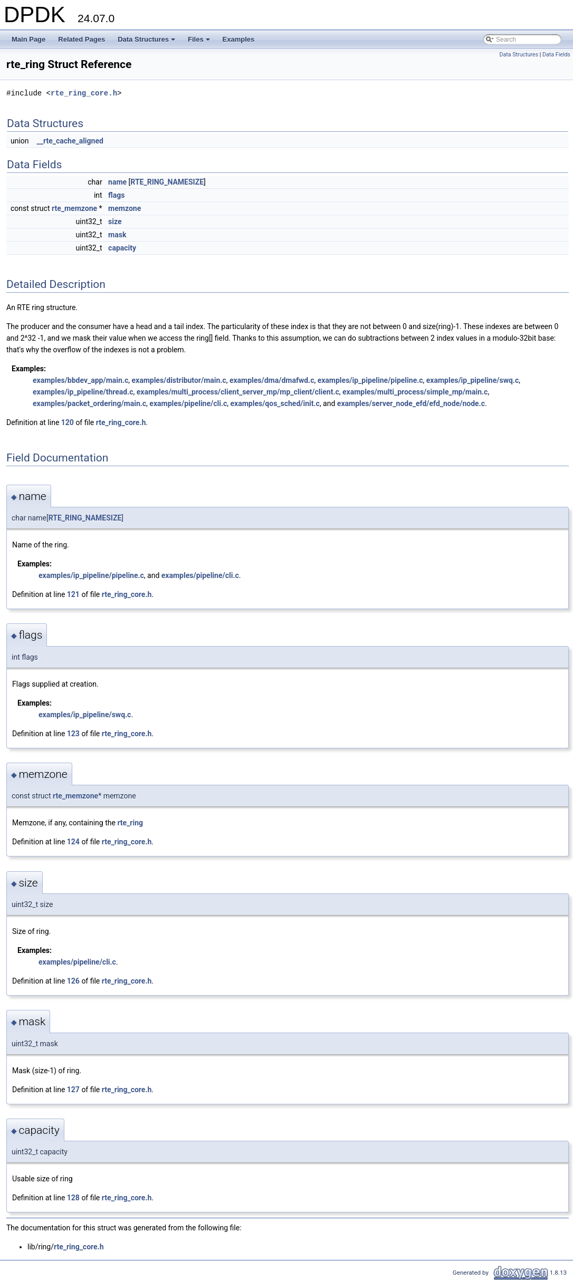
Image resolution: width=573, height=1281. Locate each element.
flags (116, 195)
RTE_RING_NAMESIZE (167, 182)
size (114, 221)
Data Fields (556, 54)
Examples (239, 39)
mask (117, 234)
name (117, 182)
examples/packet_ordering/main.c (89, 403)
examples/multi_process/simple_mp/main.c (415, 392)
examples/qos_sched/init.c (275, 403)
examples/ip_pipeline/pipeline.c (370, 380)
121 (73, 594)
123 (73, 733)
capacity (122, 248)
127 (73, 1089)
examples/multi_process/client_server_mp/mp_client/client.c (238, 392)
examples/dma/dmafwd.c (272, 380)
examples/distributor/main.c (178, 380)
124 (73, 841)
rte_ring (130, 822)
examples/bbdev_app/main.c (80, 380)
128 (73, 1197)
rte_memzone (74, 208)
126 (73, 981)
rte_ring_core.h (84, 93)
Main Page (28, 39)
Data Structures (147, 42)
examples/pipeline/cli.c (188, 403)
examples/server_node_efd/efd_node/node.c (411, 403)
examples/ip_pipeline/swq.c (472, 380)
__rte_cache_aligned (70, 141)
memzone (124, 208)
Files (200, 42)
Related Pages (81, 39)
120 (67, 422)
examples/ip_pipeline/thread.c (83, 392)
